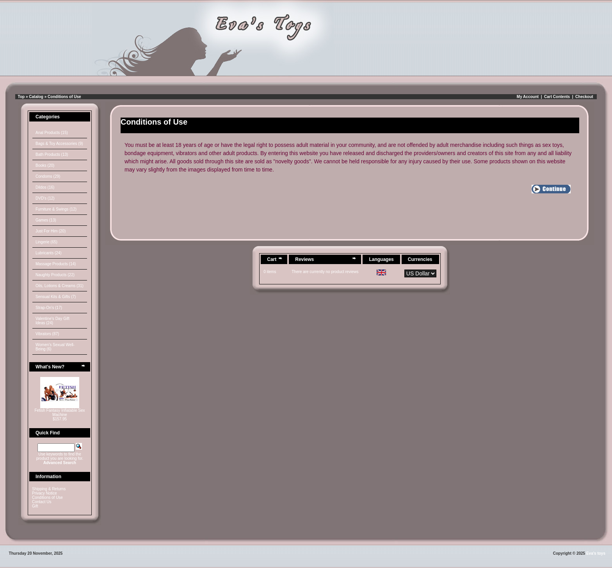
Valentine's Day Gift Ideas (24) (52, 320)
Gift (35, 506)
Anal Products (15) (52, 132)
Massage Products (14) (56, 264)
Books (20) (45, 165)
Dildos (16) (45, 187)
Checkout (584, 97)
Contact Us (41, 502)
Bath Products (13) (52, 154)
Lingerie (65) (46, 242)
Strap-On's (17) (49, 307)
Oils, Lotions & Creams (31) (60, 286)
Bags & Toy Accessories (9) (59, 143)
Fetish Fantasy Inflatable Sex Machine (60, 412)
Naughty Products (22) (55, 275)
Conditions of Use (64, 97)
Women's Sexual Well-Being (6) (55, 347)
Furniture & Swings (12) (56, 209)
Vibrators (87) (47, 334)
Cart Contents (557, 97)
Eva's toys (595, 553)
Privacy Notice (44, 493)
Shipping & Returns (49, 489)
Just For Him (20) (51, 231)
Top (21, 97)
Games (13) (46, 220)
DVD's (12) (45, 198)
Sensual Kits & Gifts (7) (56, 297)
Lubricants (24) (49, 253)
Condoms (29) (48, 176)
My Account (528, 97)
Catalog (36, 97)
